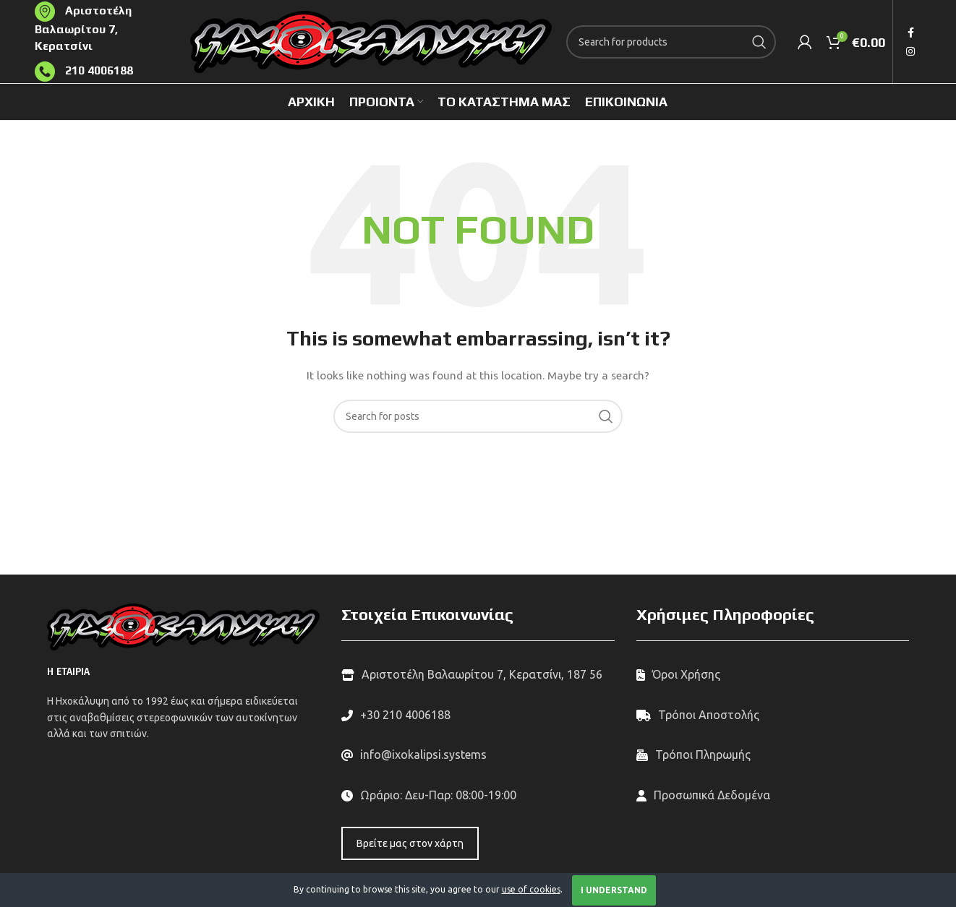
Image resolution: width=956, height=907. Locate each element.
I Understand (614, 890)
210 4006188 (97, 70)
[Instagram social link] (910, 51)
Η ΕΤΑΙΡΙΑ (68, 672)
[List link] (477, 715)
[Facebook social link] (910, 32)
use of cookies (531, 889)
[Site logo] (371, 40)
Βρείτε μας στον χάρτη (410, 843)
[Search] (671, 42)
